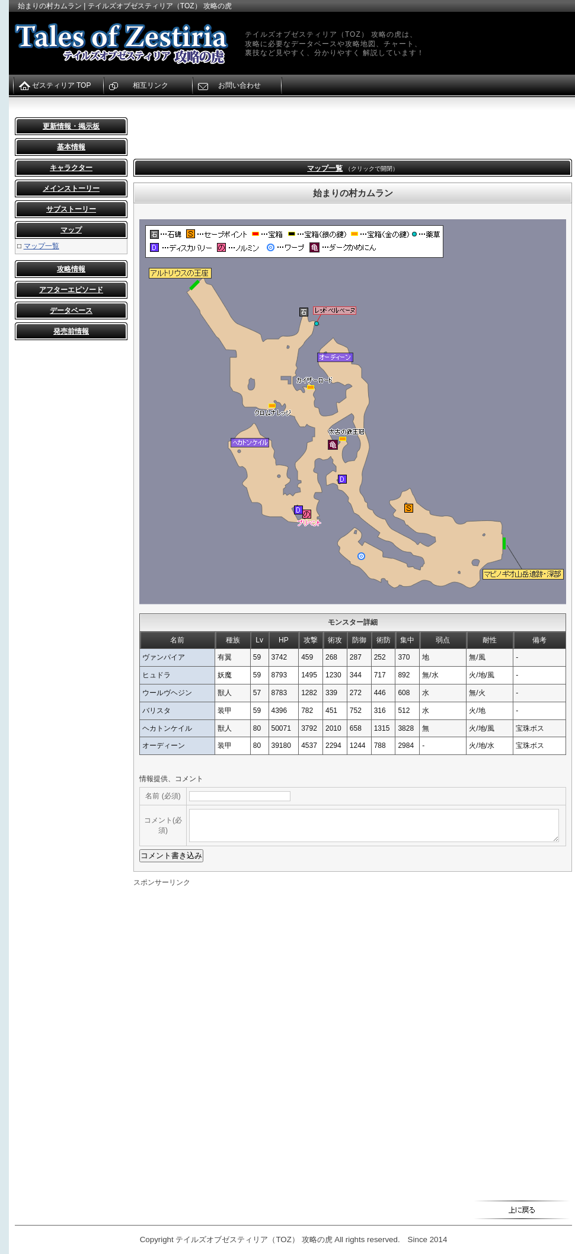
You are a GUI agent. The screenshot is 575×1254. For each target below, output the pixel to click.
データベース (71, 310)
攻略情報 (71, 269)
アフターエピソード (71, 290)
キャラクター (71, 168)
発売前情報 (71, 331)
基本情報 (71, 147)
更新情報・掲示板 (71, 126)
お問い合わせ (239, 85)
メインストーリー (71, 188)
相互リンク (150, 85)
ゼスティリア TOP (61, 85)
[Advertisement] (214, 135)
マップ (71, 230)
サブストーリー (71, 209)
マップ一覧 (41, 246)
